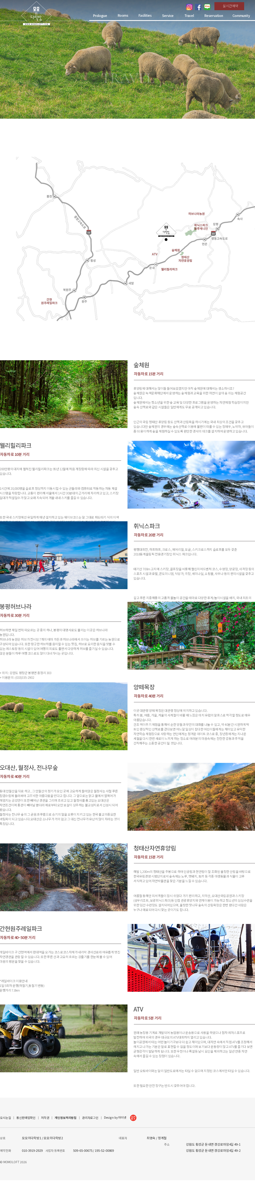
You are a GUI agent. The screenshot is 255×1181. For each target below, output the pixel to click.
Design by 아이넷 (120, 1118)
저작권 (45, 1117)
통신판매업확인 (25, 1117)
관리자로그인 (90, 1117)
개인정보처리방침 (65, 1117)
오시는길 (5, 1117)
